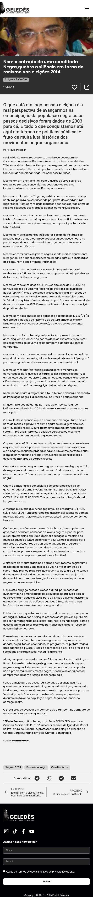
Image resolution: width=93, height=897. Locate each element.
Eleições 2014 (13, 767)
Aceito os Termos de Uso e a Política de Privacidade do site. (40, 871)
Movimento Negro (36, 767)
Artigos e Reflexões (16, 79)
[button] (37, 778)
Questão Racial (60, 767)
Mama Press (20, 740)
